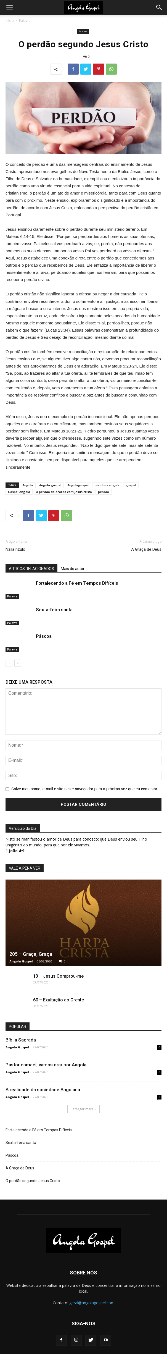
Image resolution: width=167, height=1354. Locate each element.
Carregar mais (83, 1109)
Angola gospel (50, 485)
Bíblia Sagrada (21, 1040)
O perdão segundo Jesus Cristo (33, 1181)
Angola (27, 485)
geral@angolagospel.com (92, 1302)
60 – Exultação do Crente (58, 1000)
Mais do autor (72, 568)
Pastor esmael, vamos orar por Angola (46, 1064)
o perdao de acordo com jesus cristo (64, 492)
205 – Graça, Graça (30, 954)
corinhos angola (107, 485)
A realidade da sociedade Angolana (43, 1089)
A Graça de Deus (146, 549)
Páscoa (44, 636)
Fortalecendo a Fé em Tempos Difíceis (77, 583)
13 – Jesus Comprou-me (58, 976)
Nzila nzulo (15, 549)
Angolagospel (78, 485)
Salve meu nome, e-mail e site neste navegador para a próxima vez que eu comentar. (84, 789)
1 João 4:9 (15, 850)
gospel (131, 485)
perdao (103, 492)
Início (10, 20)
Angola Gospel (21, 961)
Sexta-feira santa (54, 609)
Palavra (25, 20)
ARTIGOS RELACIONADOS (31, 568)
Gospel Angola (19, 492)
